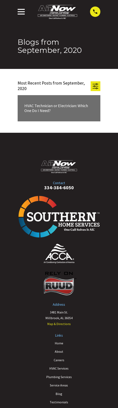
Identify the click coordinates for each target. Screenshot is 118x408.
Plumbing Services (59, 377)
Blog (59, 394)
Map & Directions (59, 324)
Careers (59, 360)
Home (59, 343)
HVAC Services (59, 368)
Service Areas (59, 385)
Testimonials (59, 402)
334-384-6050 (59, 187)
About (59, 351)
